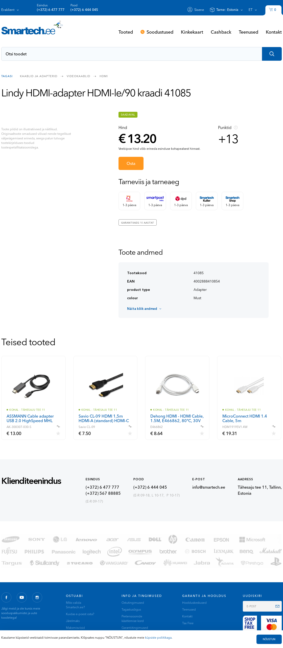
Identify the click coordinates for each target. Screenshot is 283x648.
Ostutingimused (133, 602)
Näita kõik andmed (142, 309)
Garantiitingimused (135, 628)
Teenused (248, 32)
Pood (84, 7)
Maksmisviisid (75, 628)
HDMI (104, 76)
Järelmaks (73, 621)
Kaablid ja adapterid (38, 76)
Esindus (50, 7)
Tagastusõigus (131, 609)
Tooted (126, 32)
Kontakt (274, 32)
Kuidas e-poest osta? (80, 614)
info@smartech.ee (208, 487)
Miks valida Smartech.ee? (75, 605)
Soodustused (160, 32)
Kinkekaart (192, 32)
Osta (131, 163)
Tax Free (188, 623)
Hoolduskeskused (194, 602)
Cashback (221, 32)
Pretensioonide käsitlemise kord (133, 618)
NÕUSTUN (269, 639)
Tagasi (7, 76)
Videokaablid (78, 76)
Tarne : (227, 10)
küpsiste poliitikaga (158, 637)
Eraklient (7, 10)
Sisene (199, 10)
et (250, 10)
